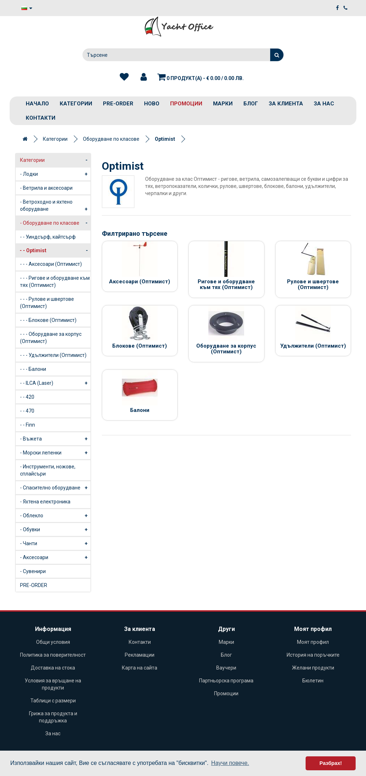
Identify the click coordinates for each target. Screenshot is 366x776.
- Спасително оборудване (55, 487)
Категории (76, 103)
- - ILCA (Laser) (55, 383)
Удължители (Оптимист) (313, 346)
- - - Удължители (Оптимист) (53, 355)
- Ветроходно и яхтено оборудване (55, 207)
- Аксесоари (55, 557)
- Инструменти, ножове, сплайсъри (47, 470)
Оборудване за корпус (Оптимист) (226, 349)
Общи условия (53, 642)
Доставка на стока (53, 668)
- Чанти (55, 543)
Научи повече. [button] (230, 763)
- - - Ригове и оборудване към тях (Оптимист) (55, 281)
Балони (139, 410)
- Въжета (55, 438)
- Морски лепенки (55, 452)
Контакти (40, 118)
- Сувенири (33, 571)
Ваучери (226, 668)
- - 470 (27, 411)
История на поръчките (313, 655)
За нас (324, 103)
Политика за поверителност (53, 655)
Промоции (186, 103)
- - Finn (27, 425)
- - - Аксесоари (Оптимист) (51, 264)
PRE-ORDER (118, 103)
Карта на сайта (139, 668)
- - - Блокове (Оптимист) (48, 320)
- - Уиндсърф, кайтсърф (48, 237)
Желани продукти (313, 668)
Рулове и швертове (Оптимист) (313, 284)
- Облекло (55, 515)
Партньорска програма (226, 680)
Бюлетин (312, 680)
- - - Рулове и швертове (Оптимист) (47, 302)
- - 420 (27, 397)
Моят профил (313, 642)
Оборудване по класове (111, 139)
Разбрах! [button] (331, 763)
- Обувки (55, 529)
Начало (37, 103)
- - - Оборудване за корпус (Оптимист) (50, 337)
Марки (223, 103)
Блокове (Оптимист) (139, 346)
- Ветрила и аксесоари (46, 188)
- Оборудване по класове (55, 223)
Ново (151, 103)
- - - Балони (33, 369)
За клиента (286, 103)
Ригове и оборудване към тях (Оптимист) (226, 284)
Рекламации (139, 655)
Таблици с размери (53, 700)
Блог (250, 103)
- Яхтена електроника (45, 501)
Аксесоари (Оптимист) (139, 281)
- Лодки (55, 174)
